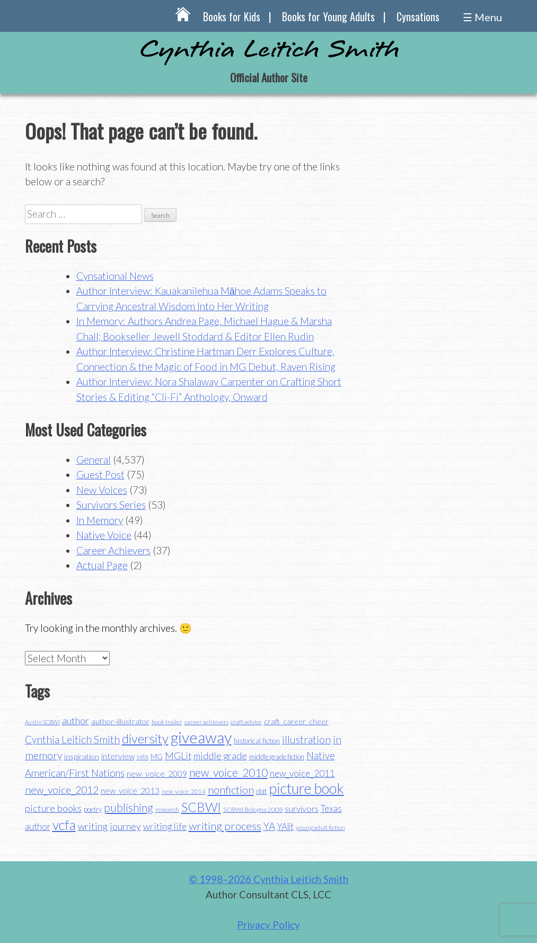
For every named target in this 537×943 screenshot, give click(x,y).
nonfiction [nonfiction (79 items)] (231, 789)
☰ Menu (482, 17)
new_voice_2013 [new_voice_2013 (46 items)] (130, 790)
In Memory (99, 520)
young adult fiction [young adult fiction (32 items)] (320, 827)
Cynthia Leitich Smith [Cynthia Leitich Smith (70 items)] (72, 739)
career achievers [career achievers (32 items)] (206, 721)
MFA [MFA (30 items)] (142, 756)
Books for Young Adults (328, 16)
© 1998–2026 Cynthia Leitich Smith (268, 879)
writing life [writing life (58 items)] (165, 826)
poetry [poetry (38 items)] (93, 809)
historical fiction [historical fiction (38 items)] (257, 740)
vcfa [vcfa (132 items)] (64, 825)
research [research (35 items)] (167, 809)
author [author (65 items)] (75, 720)
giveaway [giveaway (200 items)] (201, 737)
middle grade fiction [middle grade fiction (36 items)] (276, 756)
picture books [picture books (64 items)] (53, 808)
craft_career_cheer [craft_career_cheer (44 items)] (296, 721)
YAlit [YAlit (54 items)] (285, 826)
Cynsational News (115, 276)
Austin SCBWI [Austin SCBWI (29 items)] (42, 721)
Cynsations (418, 16)
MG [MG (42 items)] (157, 756)
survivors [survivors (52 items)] (302, 808)
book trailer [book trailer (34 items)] (167, 722)
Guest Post (100, 474)
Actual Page (102, 565)
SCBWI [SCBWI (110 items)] (201, 807)
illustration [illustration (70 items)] (306, 739)
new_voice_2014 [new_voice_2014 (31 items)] (184, 791)
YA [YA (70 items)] (269, 826)
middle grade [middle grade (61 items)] (220, 755)
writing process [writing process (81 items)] (225, 825)
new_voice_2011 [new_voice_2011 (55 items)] (302, 773)
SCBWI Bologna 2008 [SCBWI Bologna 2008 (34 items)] (253, 809)
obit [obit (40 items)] (261, 791)
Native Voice (103, 535)
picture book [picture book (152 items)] (306, 788)
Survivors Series (111, 505)
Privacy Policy (268, 925)
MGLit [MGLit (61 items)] (178, 755)
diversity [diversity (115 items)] (145, 738)
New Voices (101, 490)
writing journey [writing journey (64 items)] (109, 826)
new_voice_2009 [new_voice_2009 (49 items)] (157, 773)
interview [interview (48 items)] (118, 756)
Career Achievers (113, 550)
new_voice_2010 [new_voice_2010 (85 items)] (228, 772)
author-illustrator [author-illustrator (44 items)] (120, 721)
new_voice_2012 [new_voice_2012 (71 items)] (62, 790)
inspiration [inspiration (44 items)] (81, 756)
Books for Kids (231, 16)
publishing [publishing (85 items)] (128, 807)
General (93, 459)
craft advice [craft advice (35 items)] (246, 722)
